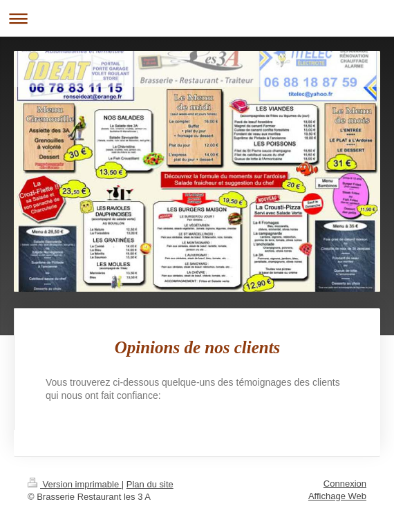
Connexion (344, 483)
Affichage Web (337, 496)
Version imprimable (75, 484)
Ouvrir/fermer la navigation (197, 18)
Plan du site (149, 484)
